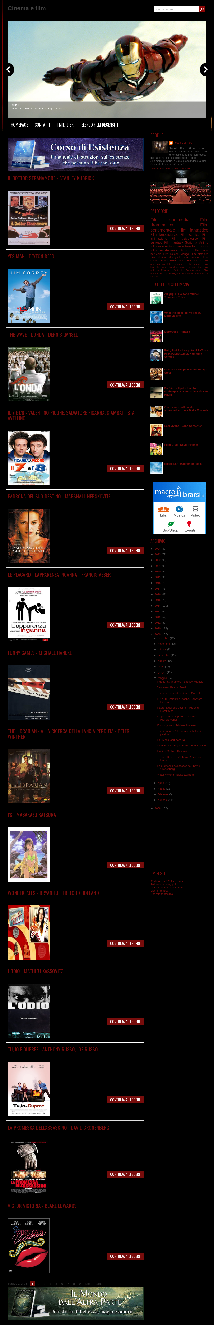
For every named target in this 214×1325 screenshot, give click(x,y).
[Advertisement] (179, 840)
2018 (158, 582)
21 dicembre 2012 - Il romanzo (168, 881)
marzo (162, 788)
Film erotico (202, 273)
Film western (194, 260)
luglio (161, 666)
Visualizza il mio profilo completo (170, 168)
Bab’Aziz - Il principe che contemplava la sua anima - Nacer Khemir (186, 391)
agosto (162, 660)
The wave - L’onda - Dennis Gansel (43, 334)
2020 (158, 571)
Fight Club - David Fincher (181, 444)
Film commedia (50, 184)
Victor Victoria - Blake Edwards (42, 1205)
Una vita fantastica (161, 893)
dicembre (164, 638)
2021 (158, 565)
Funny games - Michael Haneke (40, 652)
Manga (43, 820)
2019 (158, 577)
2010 (158, 628)
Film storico (88, 502)
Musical (154, 276)
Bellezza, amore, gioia (163, 884)
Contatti (42, 125)
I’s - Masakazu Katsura (32, 814)
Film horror (200, 246)
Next (88, 1283)
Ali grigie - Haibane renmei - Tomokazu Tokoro (182, 295)
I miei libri (66, 125)
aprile (161, 783)
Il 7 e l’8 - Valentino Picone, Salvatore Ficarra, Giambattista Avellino (71, 415)
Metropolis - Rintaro (177, 331)
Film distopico (199, 254)
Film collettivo (189, 273)
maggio (163, 678)
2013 (158, 611)
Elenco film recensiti (99, 125)
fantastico (179, 270)
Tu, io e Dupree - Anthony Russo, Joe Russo (53, 1049)
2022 (158, 560)
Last (99, 1283)
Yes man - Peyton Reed (31, 256)
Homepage (19, 125)
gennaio (163, 799)
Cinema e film (27, 8)
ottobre (162, 649)
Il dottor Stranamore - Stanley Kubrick (51, 178)
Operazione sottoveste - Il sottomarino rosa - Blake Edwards (186, 409)
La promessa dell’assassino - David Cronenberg (58, 1127)
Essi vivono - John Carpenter (183, 426)
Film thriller (68, 1133)
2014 (158, 605)
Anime (203, 242)
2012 (158, 617)
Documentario (195, 267)
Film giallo (174, 257)
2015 (158, 600)
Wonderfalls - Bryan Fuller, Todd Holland (53, 892)
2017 (158, 588)
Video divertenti (170, 267)
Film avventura (46, 742)
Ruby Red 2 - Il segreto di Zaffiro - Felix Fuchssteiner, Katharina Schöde (186, 353)
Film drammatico (70, 184)
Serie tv (45, 899)
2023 (158, 554)
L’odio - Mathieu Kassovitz (35, 971)
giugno (162, 672)
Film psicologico (69, 340)
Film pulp (162, 273)
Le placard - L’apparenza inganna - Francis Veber (59, 574)
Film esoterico (176, 263)
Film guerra (87, 184)
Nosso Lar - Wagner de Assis (183, 463)
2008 (158, 808)
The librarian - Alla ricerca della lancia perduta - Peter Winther (68, 733)
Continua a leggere (125, 228)
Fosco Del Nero (182, 142)
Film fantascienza (164, 234)
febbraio (163, 794)
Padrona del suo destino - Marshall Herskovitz (59, 496)
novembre (164, 643)
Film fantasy (173, 242)
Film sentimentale (69, 502)
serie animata (192, 257)
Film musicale (65, 1212)
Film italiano (83, 424)
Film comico (45, 262)
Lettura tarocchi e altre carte (167, 887)
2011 (158, 622)
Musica (183, 267)
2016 (158, 594)
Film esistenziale (163, 250)
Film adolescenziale (173, 260)
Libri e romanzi (159, 890)
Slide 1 (15, 105)
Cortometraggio (194, 270)
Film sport (166, 270)
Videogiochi (174, 273)
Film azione (159, 246)
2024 (158, 548)
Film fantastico (84, 742)
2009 (158, 634)
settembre (164, 655)
